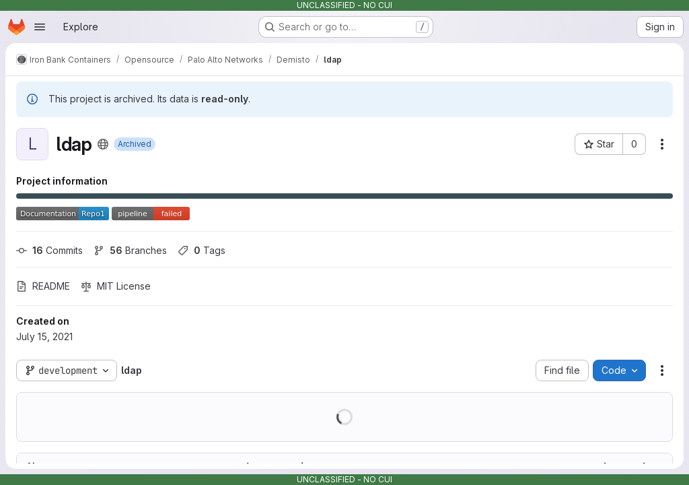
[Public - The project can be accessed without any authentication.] (103, 144)
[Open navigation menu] (39, 27)
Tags (201, 250)
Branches (130, 250)
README (43, 286)
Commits (49, 250)
